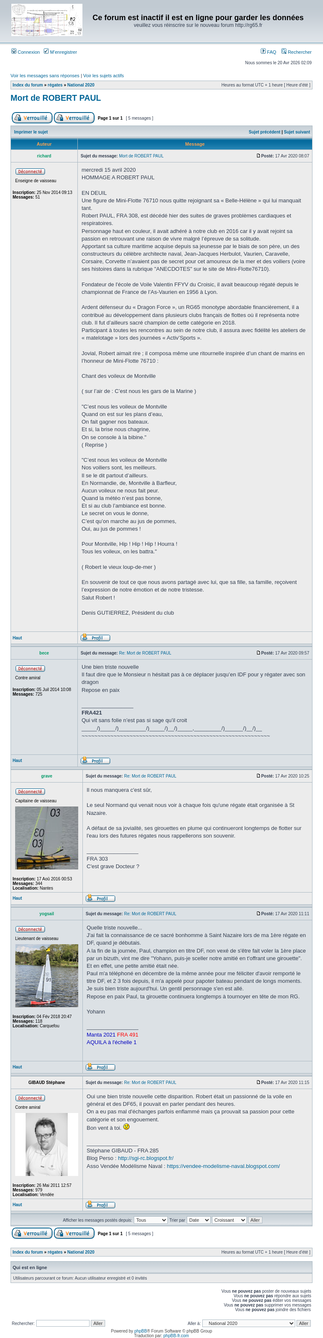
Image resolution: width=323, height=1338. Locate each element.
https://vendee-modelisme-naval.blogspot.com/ (223, 1166)
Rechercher (296, 52)
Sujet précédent (265, 132)
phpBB (140, 1331)
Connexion (25, 52)
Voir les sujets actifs (103, 75)
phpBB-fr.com (176, 1335)
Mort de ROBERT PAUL (56, 97)
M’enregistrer (60, 52)
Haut (17, 638)
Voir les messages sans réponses (45, 75)
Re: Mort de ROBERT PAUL (145, 653)
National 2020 (80, 85)
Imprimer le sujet (31, 132)
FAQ (268, 52)
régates (55, 85)
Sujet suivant (297, 132)
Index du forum (28, 85)
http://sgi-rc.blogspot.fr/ (145, 1158)
